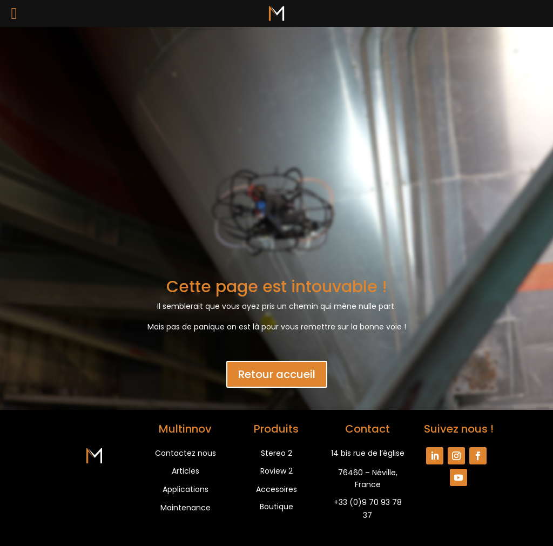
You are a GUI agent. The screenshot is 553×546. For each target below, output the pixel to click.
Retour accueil (276, 374)
